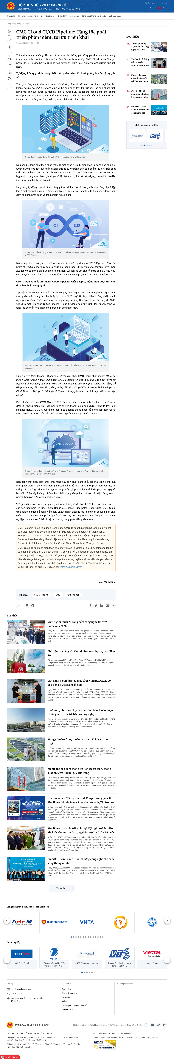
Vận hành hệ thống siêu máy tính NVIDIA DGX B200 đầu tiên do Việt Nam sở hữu (79, 682)
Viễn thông (74, 16)
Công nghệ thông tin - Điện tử (74, 1005)
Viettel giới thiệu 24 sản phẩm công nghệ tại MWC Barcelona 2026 (78, 624)
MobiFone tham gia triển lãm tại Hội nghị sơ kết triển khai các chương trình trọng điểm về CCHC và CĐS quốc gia (81, 831)
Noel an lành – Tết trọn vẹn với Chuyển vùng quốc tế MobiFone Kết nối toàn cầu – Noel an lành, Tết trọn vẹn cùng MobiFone (81, 800)
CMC (57, 595)
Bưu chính (62, 16)
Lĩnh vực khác (115, 16)
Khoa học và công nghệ (28, 16)
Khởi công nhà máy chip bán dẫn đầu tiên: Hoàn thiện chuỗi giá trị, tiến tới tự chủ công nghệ (80, 712)
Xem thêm (61, 888)
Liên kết (164, 3)
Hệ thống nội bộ (80, 1025)
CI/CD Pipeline (41, 595)
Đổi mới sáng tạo (48, 16)
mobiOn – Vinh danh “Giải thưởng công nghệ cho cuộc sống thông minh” (81, 861)
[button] (71, 937)
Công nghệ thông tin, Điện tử (93, 16)
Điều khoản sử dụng (98, 1025)
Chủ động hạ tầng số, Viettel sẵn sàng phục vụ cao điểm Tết (81, 653)
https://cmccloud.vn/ (71, 567)
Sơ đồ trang (150, 3)
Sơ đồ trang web (117, 1025)
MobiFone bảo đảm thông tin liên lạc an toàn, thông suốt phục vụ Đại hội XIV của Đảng (79, 770)
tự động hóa (73, 595)
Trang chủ (11, 16)
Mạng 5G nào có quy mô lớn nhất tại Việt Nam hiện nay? (78, 741)
